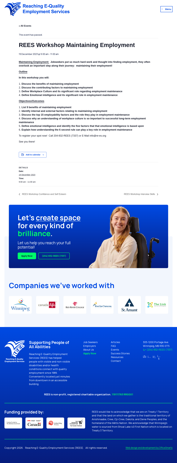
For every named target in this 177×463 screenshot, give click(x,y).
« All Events (25, 26)
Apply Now (26, 255)
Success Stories (120, 353)
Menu (168, 9)
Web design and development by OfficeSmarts (149, 447)
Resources (117, 357)
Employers (89, 346)
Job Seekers (90, 342)
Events (115, 349)
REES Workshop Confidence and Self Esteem (44, 194)
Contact (116, 360)
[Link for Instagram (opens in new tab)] (149, 356)
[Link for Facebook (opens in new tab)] (144, 356)
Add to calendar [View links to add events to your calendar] (33, 155)
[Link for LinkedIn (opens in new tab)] (154, 356)
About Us (88, 349)
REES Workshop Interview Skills (139, 194)
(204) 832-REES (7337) (54, 255)
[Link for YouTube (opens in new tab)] (158, 358)
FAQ (113, 346)
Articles (115, 342)
